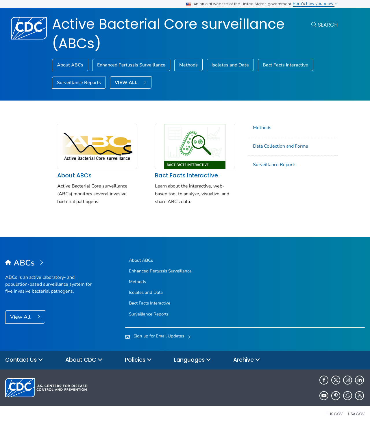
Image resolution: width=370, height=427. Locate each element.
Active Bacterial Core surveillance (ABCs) (168, 33)
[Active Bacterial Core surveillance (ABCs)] (50, 263)
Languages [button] (192, 360)
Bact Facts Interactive (285, 65)
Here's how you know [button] (315, 3)
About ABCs (70, 65)
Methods (188, 65)
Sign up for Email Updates (159, 336)
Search (328, 24)
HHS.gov (334, 414)
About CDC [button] (84, 360)
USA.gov (356, 414)
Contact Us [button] (24, 360)
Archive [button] (246, 360)
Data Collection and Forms (280, 146)
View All (21, 316)
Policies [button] (138, 360)
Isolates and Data (230, 65)
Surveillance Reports (79, 82)
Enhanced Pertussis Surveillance (131, 65)
